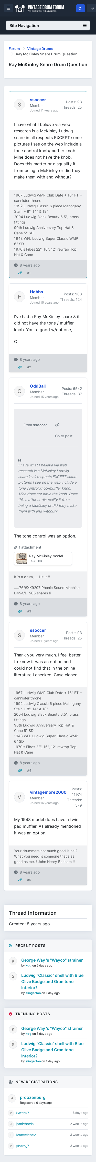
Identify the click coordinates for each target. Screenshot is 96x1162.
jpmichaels (25, 1124)
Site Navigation (48, 25)
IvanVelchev (26, 1135)
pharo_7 (22, 1146)
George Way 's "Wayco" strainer (52, 960)
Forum (14, 48)
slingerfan (33, 993)
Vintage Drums (40, 48)
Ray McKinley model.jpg (49, 556)
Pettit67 (22, 1113)
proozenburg (33, 1097)
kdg (29, 965)
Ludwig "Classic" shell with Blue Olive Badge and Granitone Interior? (52, 981)
